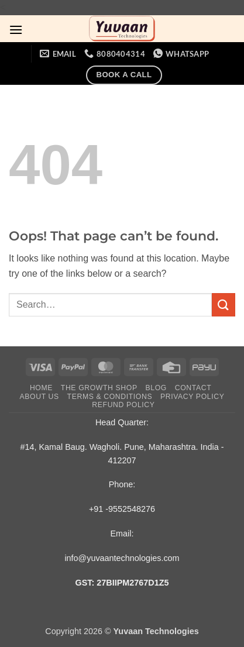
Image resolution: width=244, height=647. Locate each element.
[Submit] (223, 304)
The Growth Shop (99, 388)
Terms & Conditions (110, 397)
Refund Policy (123, 405)
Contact (193, 388)
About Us (39, 397)
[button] (16, 29)
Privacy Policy (192, 397)
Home (41, 388)
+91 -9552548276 (122, 509)
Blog (155, 388)
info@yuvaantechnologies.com (121, 558)
